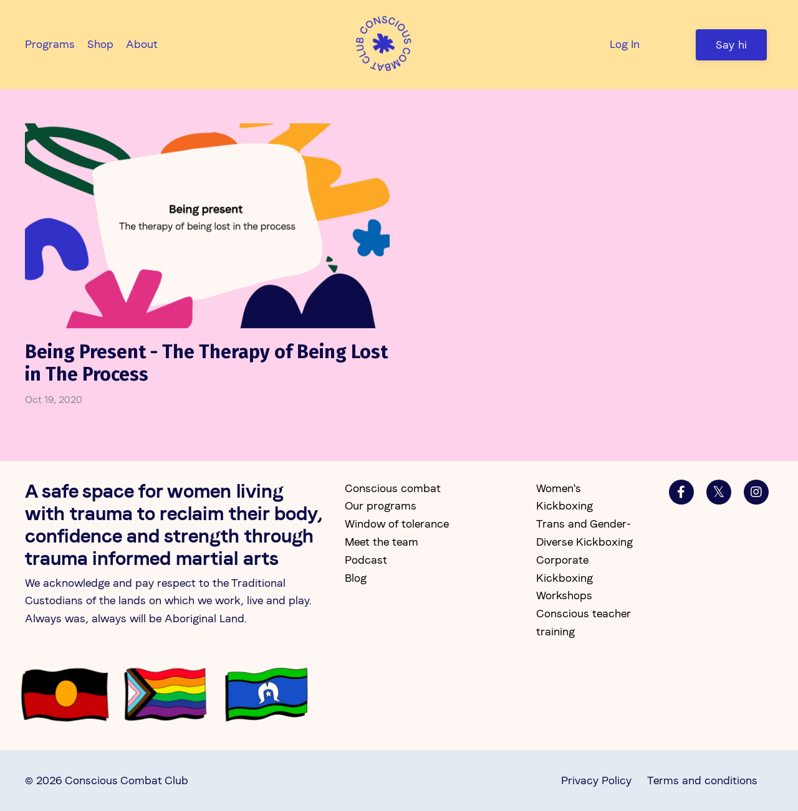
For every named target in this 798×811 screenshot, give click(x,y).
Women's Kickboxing (564, 497)
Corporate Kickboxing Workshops (564, 577)
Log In (625, 43)
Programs (50, 43)
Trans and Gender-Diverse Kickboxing (584, 532)
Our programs (380, 505)
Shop (100, 43)
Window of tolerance (397, 523)
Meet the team (381, 541)
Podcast (366, 559)
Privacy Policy (596, 780)
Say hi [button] (732, 44)
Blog (356, 577)
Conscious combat (393, 488)
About (142, 43)
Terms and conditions (702, 780)
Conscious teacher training (583, 622)
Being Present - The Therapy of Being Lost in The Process (206, 363)
